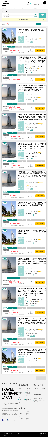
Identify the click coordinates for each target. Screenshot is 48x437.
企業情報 (36, 388)
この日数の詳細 (39, 50)
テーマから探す (22, 396)
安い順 (38, 24)
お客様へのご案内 (22, 412)
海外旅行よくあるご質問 (28, 413)
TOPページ (21, 388)
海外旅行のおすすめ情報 (22, 401)
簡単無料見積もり (38, 398)
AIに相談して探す (22, 393)
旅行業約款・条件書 (42, 435)
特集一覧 (28, 395)
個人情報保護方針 (42, 433)
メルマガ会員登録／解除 (28, 418)
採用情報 (43, 388)
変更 (35, 14)
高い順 (43, 24)
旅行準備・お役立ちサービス (22, 418)
